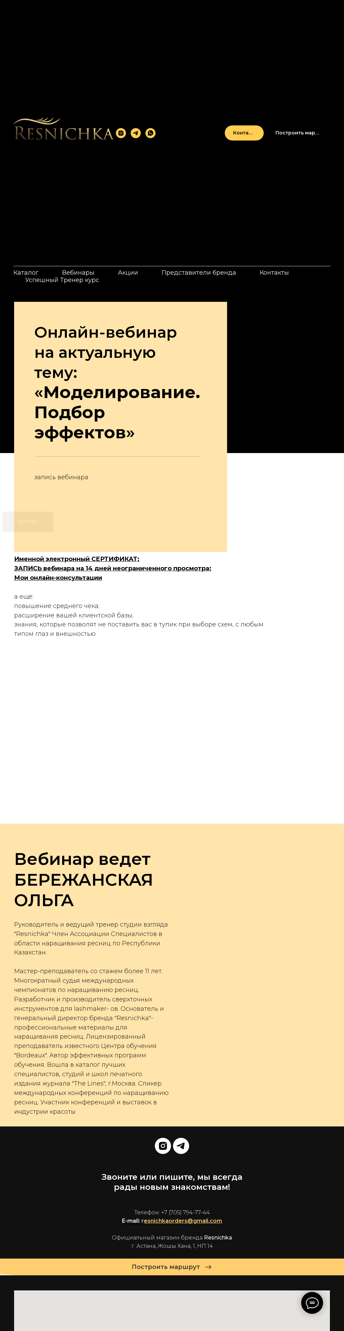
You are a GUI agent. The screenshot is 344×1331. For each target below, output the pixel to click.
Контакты (274, 272)
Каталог (26, 272)
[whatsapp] (150, 133)
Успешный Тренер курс (62, 280)
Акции (128, 272)
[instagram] (121, 133)
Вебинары (78, 272)
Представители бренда (199, 272)
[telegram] (136, 133)
